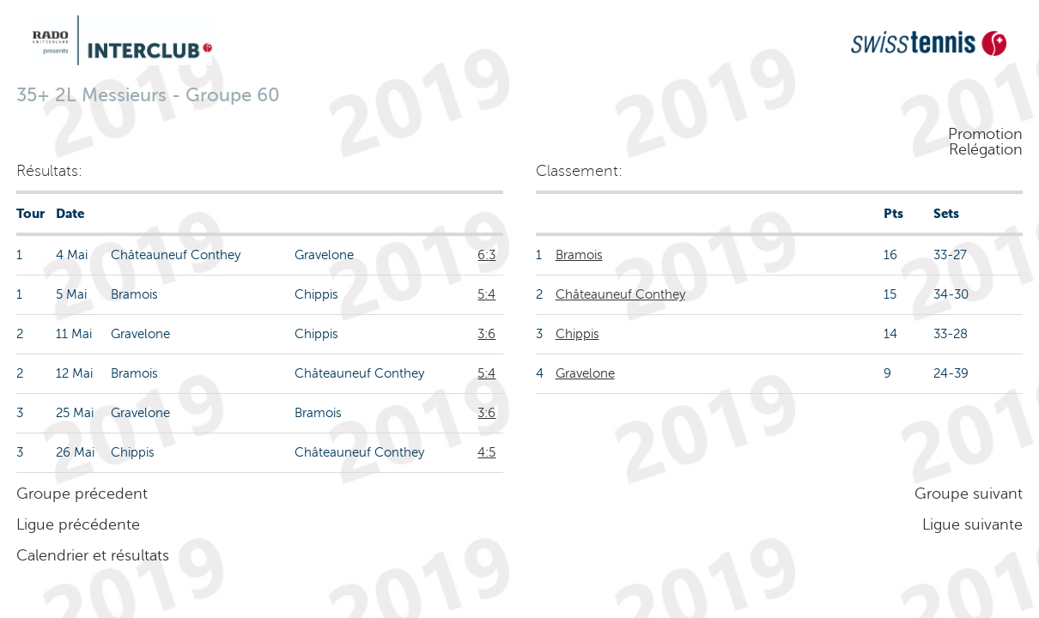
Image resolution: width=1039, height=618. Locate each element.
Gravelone (585, 373)
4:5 (486, 452)
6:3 (486, 255)
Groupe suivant (968, 493)
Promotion (985, 133)
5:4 (486, 294)
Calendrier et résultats (92, 555)
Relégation (986, 149)
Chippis (577, 334)
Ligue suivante (972, 524)
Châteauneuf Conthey (620, 294)
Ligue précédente (78, 524)
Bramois (579, 255)
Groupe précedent (82, 493)
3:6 (486, 334)
